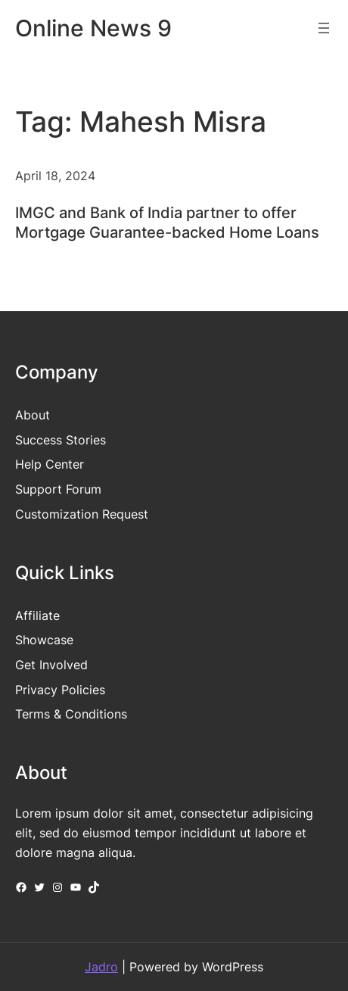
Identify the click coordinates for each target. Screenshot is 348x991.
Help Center (49, 464)
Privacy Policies (60, 689)
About (32, 414)
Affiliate (37, 615)
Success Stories (60, 439)
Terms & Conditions (71, 713)
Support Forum (58, 489)
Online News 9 (93, 28)
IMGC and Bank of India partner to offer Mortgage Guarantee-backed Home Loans (167, 223)
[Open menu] (324, 28)
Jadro (101, 966)
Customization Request (81, 514)
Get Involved (51, 664)
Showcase (44, 639)
